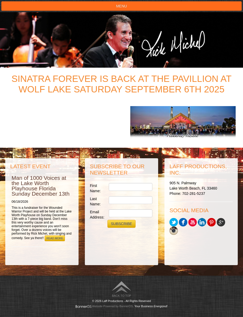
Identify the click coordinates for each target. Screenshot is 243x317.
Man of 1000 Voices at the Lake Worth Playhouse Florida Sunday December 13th (41, 186)
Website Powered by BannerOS (112, 306)
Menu (121, 6)
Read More (54, 238)
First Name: (95, 188)
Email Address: (97, 214)
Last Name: (95, 201)
